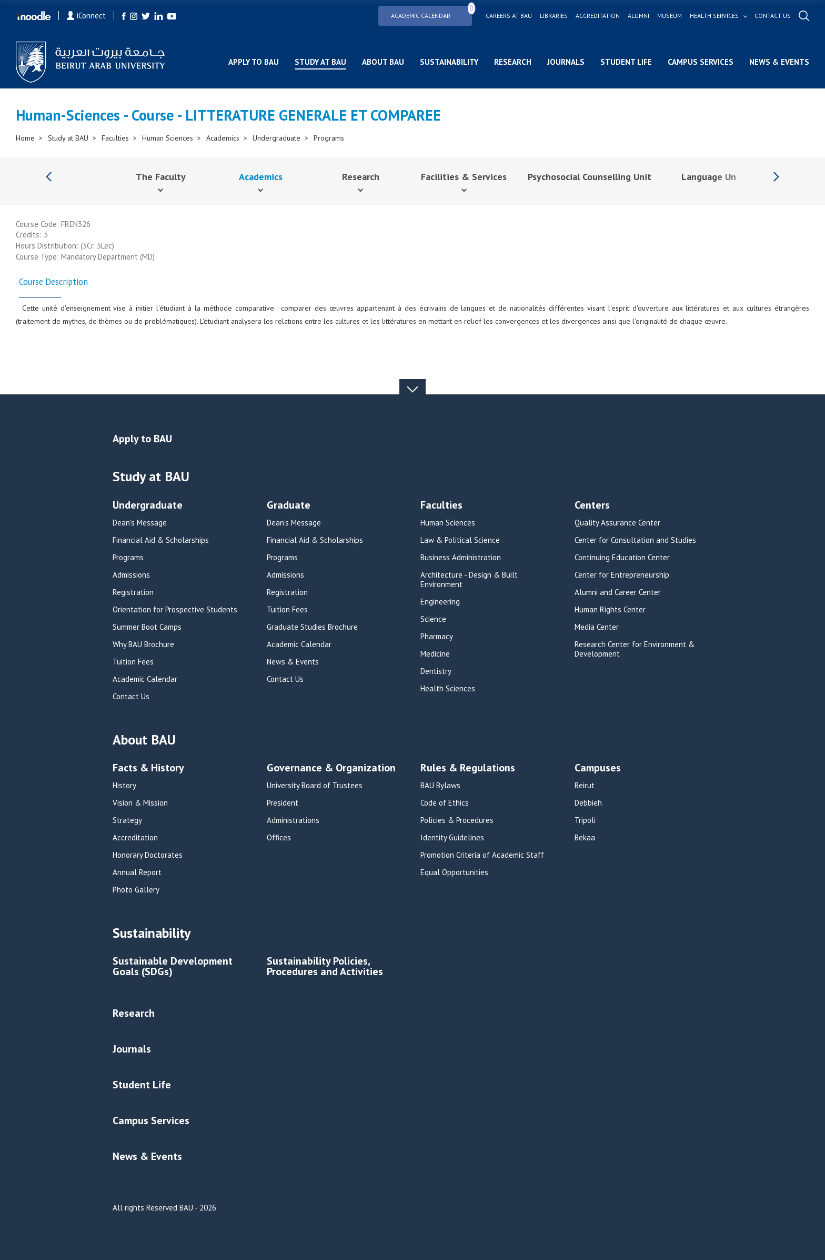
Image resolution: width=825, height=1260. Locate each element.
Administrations (293, 820)
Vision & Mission (140, 803)
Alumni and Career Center (618, 592)
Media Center (597, 627)
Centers (592, 506)
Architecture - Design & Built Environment (469, 579)
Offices (279, 837)
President (282, 803)
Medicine (435, 654)
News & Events (779, 62)
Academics (222, 138)
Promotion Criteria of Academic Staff (482, 855)
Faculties (115, 138)
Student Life (626, 62)
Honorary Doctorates (148, 855)
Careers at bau (509, 16)
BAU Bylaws (440, 785)
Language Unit (712, 177)
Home (25, 138)
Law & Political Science (460, 540)
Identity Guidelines (452, 837)
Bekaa (585, 837)
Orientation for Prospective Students (175, 609)
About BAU (383, 62)
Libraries (554, 16)
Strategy (127, 820)
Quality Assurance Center (617, 523)
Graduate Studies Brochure (312, 627)
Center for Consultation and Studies (635, 540)
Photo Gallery (136, 890)
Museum (669, 16)
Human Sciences (167, 138)
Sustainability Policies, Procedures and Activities (325, 967)
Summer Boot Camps (147, 627)
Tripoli (585, 820)
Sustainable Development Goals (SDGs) (173, 967)
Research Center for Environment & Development (635, 649)
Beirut (585, 785)
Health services (714, 16)
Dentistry (435, 671)
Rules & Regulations (467, 768)
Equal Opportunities (454, 872)
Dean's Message (140, 523)
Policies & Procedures (457, 820)
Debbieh (588, 803)
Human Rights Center (610, 609)
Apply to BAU (253, 62)
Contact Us (131, 696)
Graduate (288, 506)
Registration (133, 592)
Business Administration (460, 557)
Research (512, 62)
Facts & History (148, 768)
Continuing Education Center (622, 557)
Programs (329, 138)
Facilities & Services (464, 177)
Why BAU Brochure (143, 644)
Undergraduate (276, 138)
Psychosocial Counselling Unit (589, 177)
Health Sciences (447, 688)
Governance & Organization (331, 768)
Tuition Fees (133, 662)
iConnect (86, 15)
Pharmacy (436, 636)
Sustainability (449, 62)
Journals (566, 62)
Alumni (638, 16)
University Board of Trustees (315, 785)
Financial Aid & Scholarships (161, 540)
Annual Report (137, 872)
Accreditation (598, 16)
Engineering (440, 602)
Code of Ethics (444, 803)
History (124, 785)
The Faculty (161, 177)
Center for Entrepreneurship (622, 575)
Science (433, 619)
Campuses (598, 768)
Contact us (772, 16)
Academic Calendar (431, 12)
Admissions (131, 575)
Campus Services (700, 62)
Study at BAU (320, 62)
